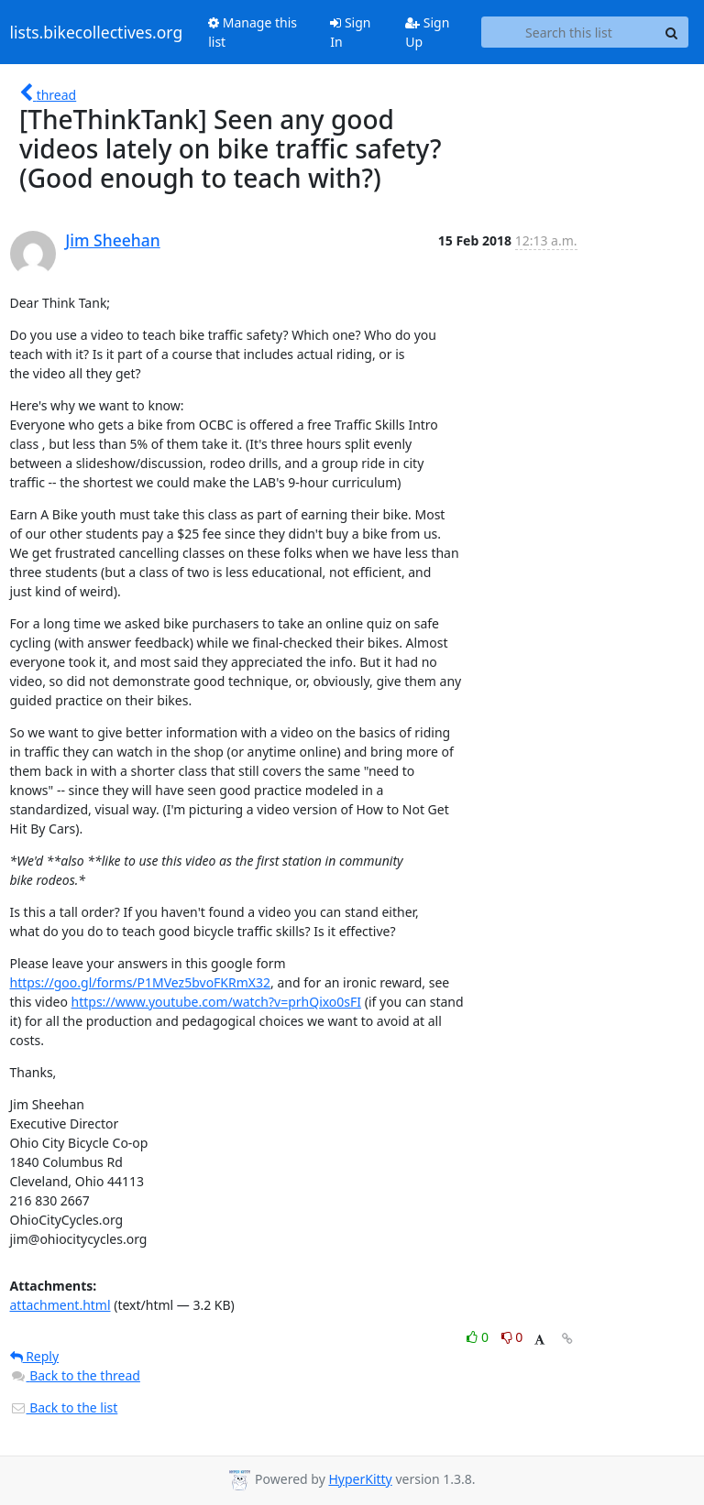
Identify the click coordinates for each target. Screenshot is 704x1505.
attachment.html (60, 1305)
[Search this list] (568, 32)
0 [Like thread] (479, 1337)
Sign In (350, 32)
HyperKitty (359, 1479)
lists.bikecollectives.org (96, 32)
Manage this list (252, 32)
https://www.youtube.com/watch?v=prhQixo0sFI (217, 1001)
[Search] (671, 32)
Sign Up (427, 32)
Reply (35, 1356)
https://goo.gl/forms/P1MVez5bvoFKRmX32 (140, 982)
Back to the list (64, 1407)
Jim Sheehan (112, 240)
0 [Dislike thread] (512, 1337)
